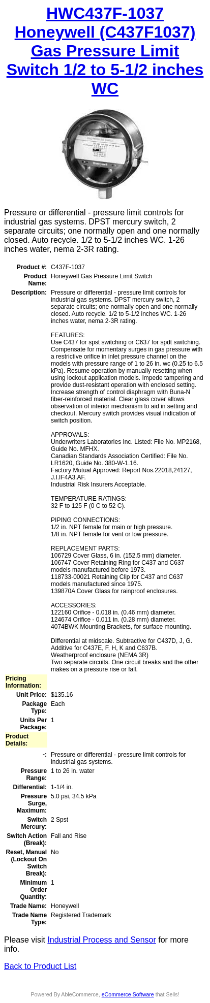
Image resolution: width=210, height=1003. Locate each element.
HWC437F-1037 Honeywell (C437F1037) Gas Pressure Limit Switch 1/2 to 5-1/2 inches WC (105, 51)
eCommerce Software (128, 994)
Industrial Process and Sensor (101, 939)
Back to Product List (40, 966)
